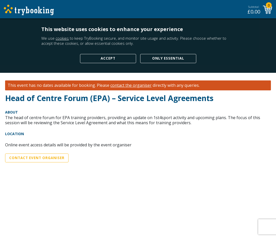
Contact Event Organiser (36, 158)
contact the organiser (131, 85)
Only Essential (168, 58)
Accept (108, 58)
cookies (62, 38)
